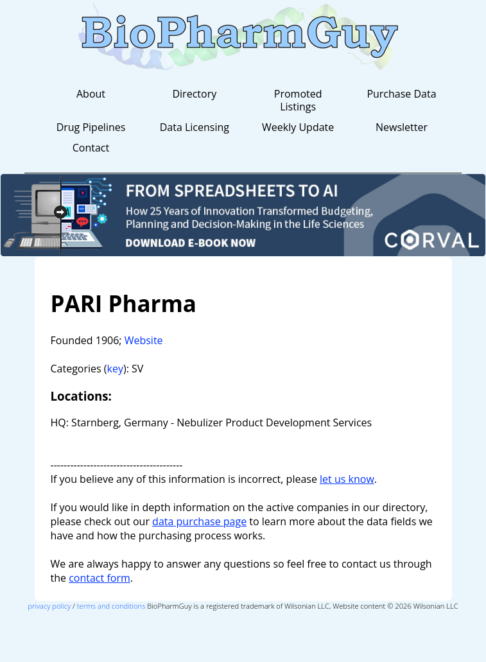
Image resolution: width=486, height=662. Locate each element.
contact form (99, 578)
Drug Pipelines (91, 127)
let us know (347, 479)
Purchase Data (401, 94)
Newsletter (402, 127)
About (90, 94)
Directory (194, 94)
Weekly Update (298, 127)
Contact (91, 148)
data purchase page (199, 521)
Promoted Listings (298, 100)
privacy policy (49, 606)
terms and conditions (111, 606)
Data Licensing (194, 127)
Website (144, 340)
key (115, 368)
